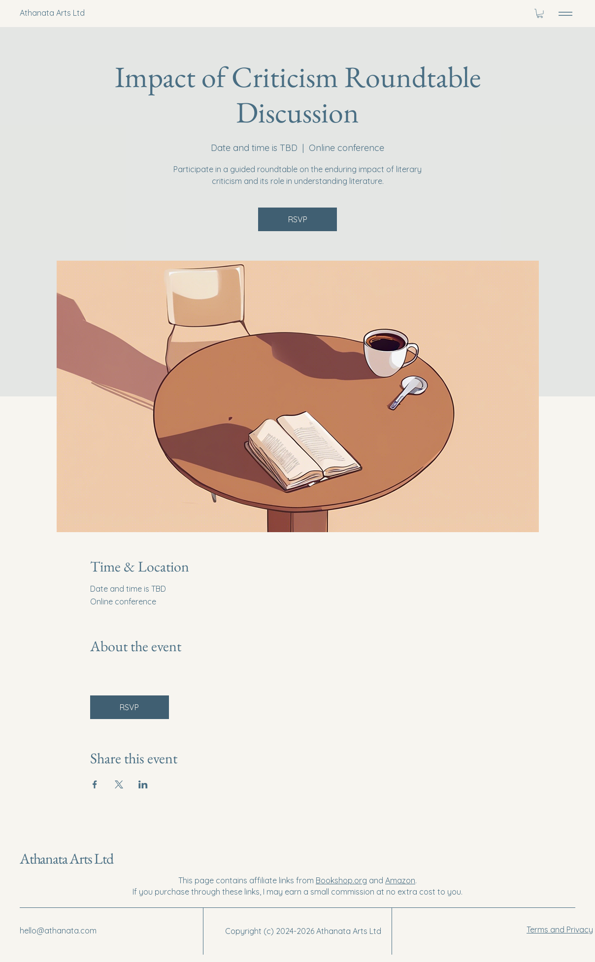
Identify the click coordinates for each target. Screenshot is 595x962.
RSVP (297, 219)
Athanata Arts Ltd (66, 858)
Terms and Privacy (560, 929)
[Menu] (565, 13)
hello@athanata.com (58, 930)
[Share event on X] (119, 784)
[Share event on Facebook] (94, 784)
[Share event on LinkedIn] (143, 784)
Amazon (400, 880)
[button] (539, 13)
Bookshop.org (341, 880)
